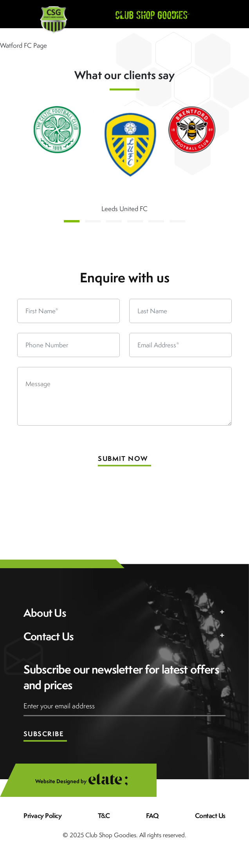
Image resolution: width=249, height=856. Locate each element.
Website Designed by (86, 781)
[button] (71, 221)
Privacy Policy (42, 815)
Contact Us (210, 815)
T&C (104, 815)
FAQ (152, 815)
